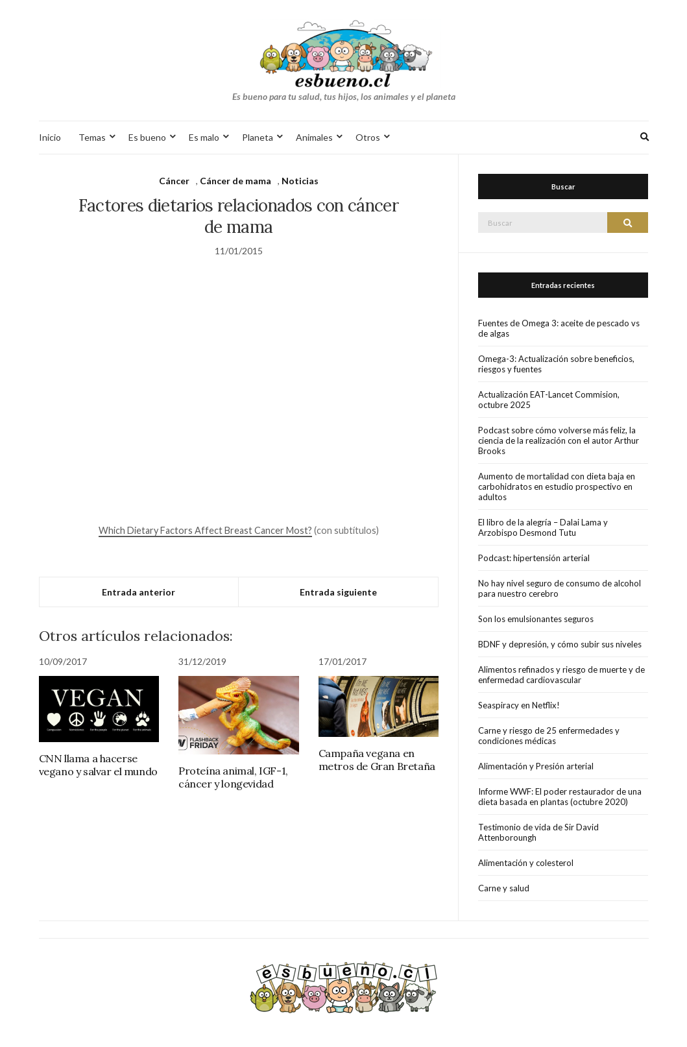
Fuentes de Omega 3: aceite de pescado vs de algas (559, 328)
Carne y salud (503, 888)
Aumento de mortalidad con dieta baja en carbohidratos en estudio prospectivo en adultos (556, 486)
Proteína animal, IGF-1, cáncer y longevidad (233, 777)
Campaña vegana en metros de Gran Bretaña (377, 760)
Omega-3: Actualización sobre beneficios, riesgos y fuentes (556, 364)
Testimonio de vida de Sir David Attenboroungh (538, 832)
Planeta (257, 137)
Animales (314, 137)
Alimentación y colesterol (525, 863)
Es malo (204, 137)
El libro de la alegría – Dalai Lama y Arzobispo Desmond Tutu (543, 527)
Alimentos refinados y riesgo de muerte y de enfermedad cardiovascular (561, 674)
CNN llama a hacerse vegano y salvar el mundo (98, 765)
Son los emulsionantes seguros (536, 619)
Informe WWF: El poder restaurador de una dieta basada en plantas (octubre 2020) (560, 796)
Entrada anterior (138, 591)
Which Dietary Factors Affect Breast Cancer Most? (205, 530)
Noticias (300, 180)
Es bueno (147, 137)
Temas (92, 137)
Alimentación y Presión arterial (536, 766)
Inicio (50, 137)
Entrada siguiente (338, 591)
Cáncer (174, 180)
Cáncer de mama (235, 180)
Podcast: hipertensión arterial (534, 558)
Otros (368, 137)
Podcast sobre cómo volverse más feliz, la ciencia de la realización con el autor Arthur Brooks (558, 440)
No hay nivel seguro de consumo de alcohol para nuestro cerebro (559, 588)
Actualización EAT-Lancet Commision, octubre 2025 (549, 399)
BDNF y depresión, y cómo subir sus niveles (560, 644)
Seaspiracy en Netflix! (519, 705)
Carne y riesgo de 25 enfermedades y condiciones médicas (549, 735)
